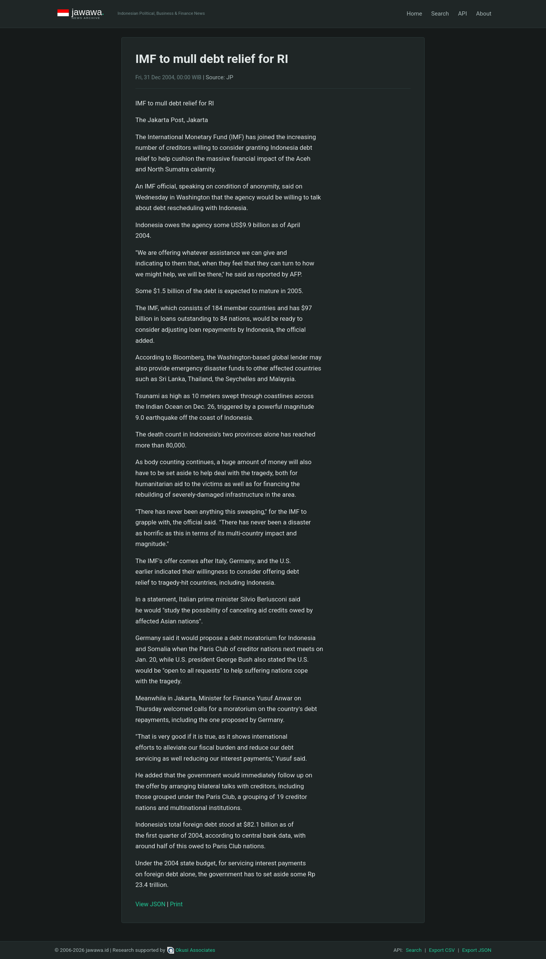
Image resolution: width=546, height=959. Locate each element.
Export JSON (476, 950)
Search (440, 13)
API (462, 13)
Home (414, 13)
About (483, 13)
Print (176, 904)
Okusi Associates (191, 950)
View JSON (150, 904)
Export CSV (442, 950)
